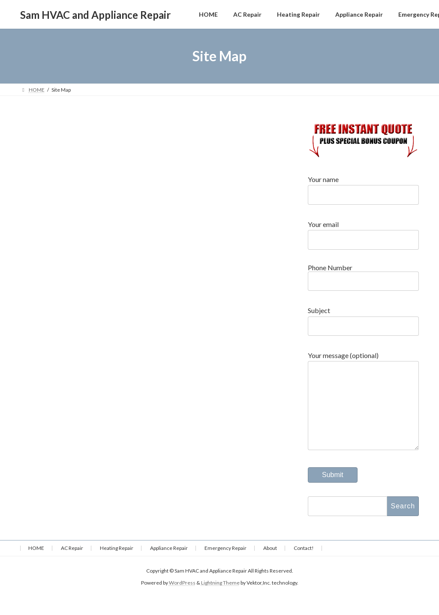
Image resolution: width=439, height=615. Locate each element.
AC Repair (72, 565)
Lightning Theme (220, 600)
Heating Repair (116, 565)
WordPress (182, 600)
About (270, 565)
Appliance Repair (169, 565)
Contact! (304, 565)
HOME (36, 565)
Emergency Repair (225, 565)
